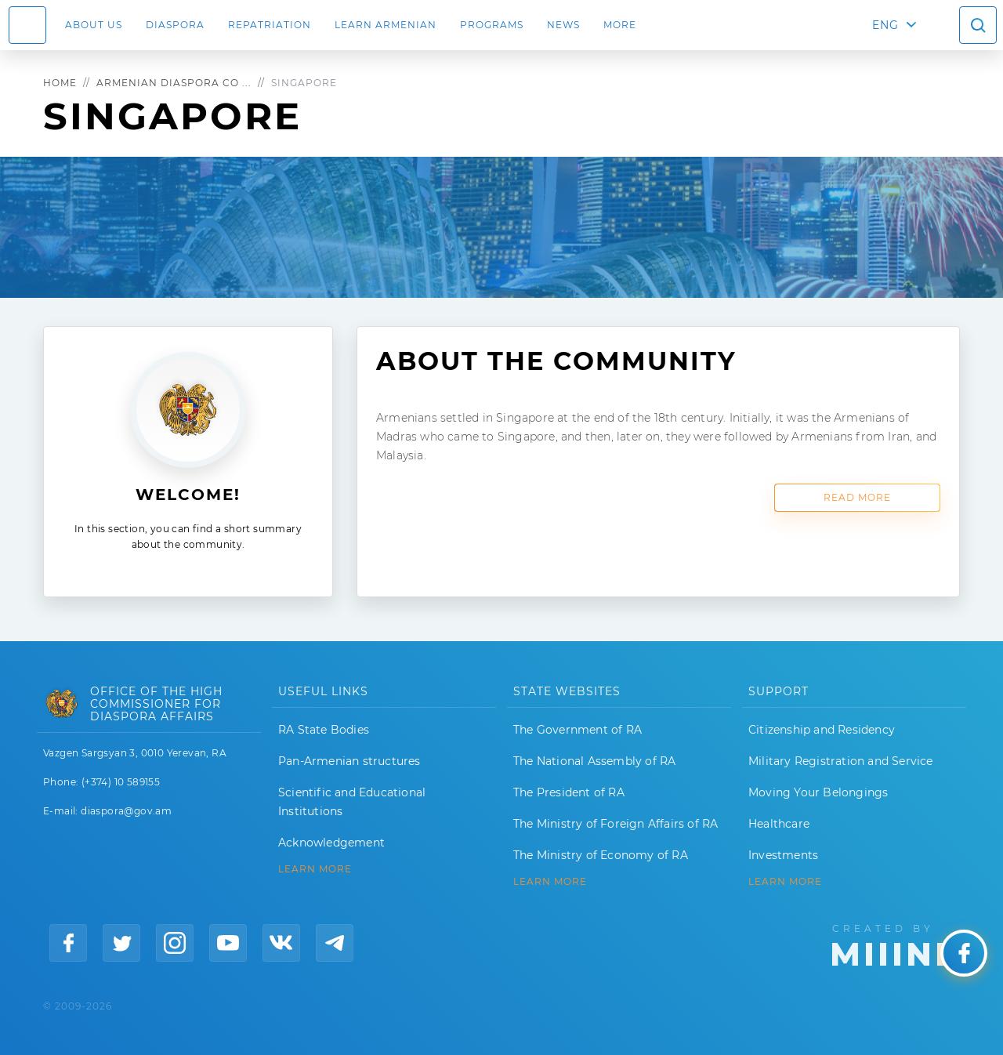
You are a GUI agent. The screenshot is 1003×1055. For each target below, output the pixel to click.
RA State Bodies (323, 730)
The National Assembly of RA (594, 761)
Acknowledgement (331, 843)
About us (93, 25)
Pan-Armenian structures (349, 761)
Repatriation (269, 25)
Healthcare (778, 824)
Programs (491, 25)
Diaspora (175, 25)
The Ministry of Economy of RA (600, 855)
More (619, 25)
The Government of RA (577, 730)
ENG (885, 25)
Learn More (785, 881)
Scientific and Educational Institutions (351, 801)
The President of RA (569, 792)
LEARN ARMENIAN (385, 25)
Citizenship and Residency (821, 730)
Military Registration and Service (840, 761)
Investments (783, 855)
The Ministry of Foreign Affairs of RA (615, 824)
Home (60, 83)
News (563, 25)
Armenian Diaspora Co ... (174, 83)
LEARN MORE (315, 869)
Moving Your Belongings (818, 792)
